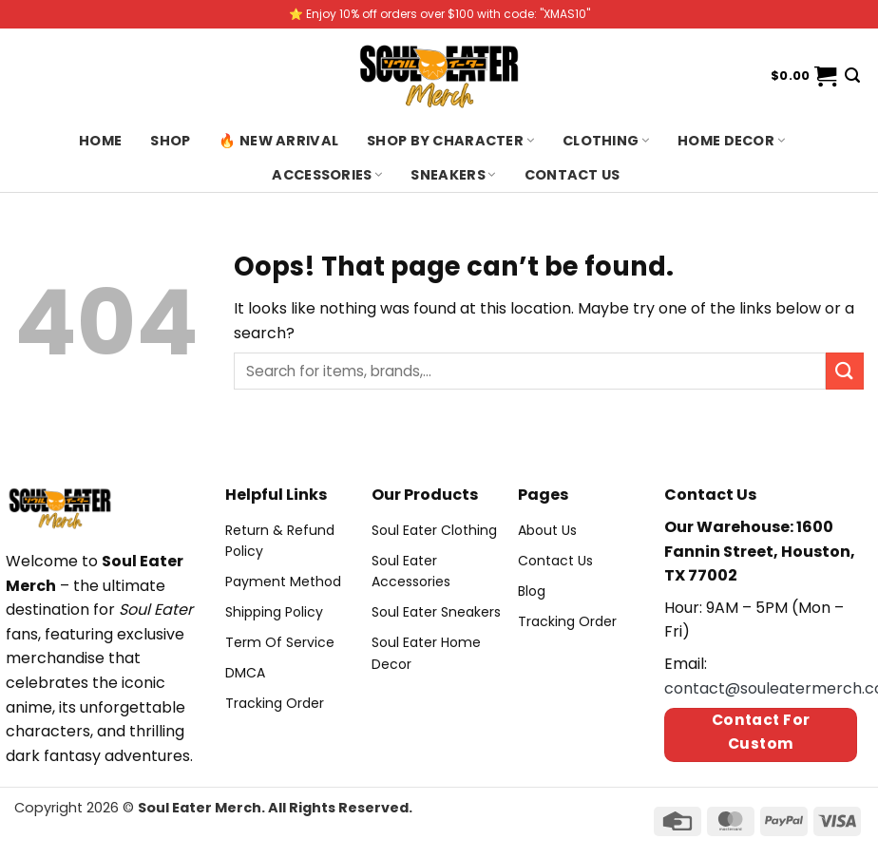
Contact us (572, 174)
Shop (170, 140)
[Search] (852, 75)
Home (100, 140)
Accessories (327, 174)
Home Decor (731, 140)
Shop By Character (450, 140)
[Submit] (845, 371)
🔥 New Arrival (278, 140)
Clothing (606, 140)
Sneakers (452, 174)
